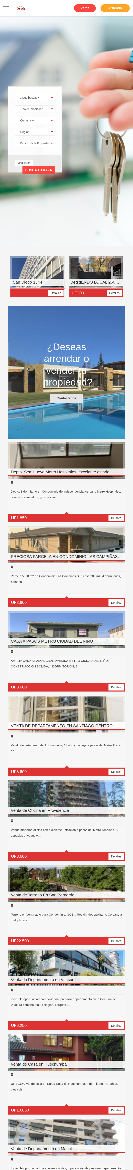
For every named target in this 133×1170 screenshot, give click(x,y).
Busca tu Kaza (38, 170)
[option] (37, 278)
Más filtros (23, 163)
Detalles (56, 293)
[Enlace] (20, 8)
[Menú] (6, 8)
